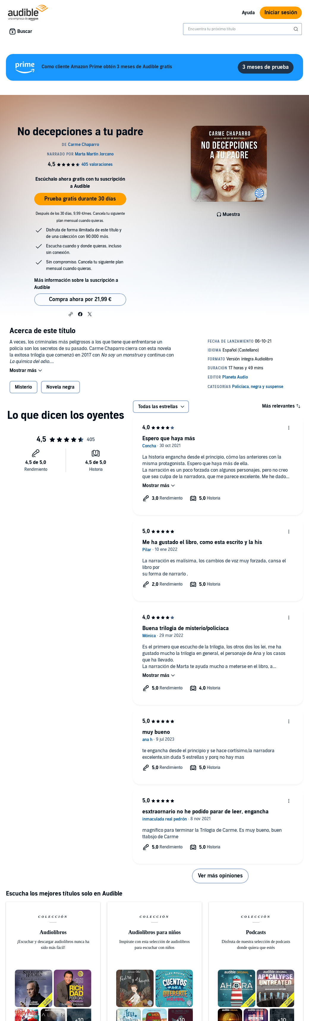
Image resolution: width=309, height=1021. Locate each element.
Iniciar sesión (280, 12)
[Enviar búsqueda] (296, 29)
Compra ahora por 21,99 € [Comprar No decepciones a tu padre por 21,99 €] (80, 299)
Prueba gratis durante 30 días (80, 199)
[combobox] (242, 29)
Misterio (23, 387)
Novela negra (60, 387)
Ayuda (248, 13)
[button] (70, 313)
